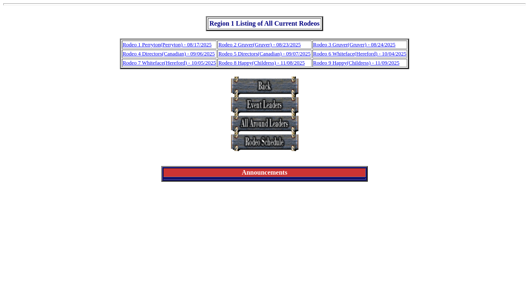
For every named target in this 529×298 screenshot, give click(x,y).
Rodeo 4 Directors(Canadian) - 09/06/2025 (169, 53)
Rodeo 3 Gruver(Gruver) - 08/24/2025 (354, 44)
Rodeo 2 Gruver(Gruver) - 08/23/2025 (259, 44)
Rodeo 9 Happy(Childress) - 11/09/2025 (356, 63)
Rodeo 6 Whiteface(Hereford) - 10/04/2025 (360, 53)
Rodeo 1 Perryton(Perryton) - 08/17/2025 (167, 44)
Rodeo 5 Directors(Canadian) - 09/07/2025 (264, 53)
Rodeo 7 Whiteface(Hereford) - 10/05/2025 (169, 63)
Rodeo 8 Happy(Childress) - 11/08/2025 (261, 63)
